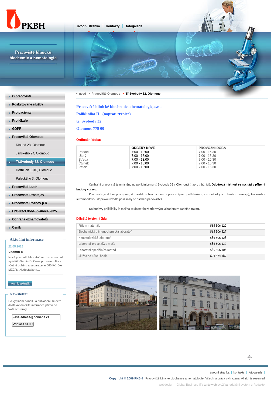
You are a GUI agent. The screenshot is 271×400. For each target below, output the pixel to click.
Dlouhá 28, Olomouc (30, 145)
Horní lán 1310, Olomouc (34, 170)
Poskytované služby (27, 104)
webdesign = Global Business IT (180, 384)
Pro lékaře (20, 121)
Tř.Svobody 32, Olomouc (35, 162)
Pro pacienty (22, 112)
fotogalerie (134, 26)
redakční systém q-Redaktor (247, 384)
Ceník (16, 227)
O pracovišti (21, 96)
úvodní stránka (88, 26)
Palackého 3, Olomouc (32, 178)
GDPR (17, 129)
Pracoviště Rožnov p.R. (30, 203)
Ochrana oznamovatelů (30, 219)
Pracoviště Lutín (24, 187)
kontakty (112, 26)
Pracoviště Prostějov (28, 195)
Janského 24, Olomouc (32, 153)
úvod (82, 93)
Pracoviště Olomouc (27, 137)
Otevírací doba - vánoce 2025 (34, 211)
